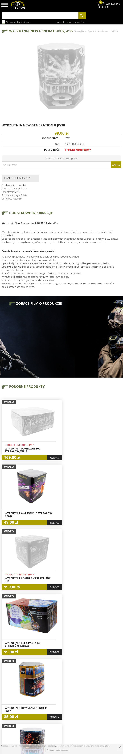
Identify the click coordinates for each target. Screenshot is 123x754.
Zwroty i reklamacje (38, 708)
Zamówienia (59, 703)
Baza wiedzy (38, 692)
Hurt (55, 692)
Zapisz (116, 164)
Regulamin (38, 703)
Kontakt (36, 713)
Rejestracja (59, 699)
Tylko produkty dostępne (16, 22)
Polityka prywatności (59, 708)
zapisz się (110, 700)
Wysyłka (36, 699)
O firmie (36, 688)
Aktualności (38, 695)
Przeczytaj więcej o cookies (57, 750)
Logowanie (58, 695)
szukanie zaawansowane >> (70, 22)
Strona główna (80, 31)
